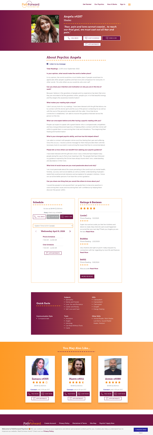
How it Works (112, 4)
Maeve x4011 (76, 378)
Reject (140, 433)
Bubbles (84, 239)
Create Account (50, 423)
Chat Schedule (92, 38)
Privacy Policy (48, 431)
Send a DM (111, 38)
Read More (90, 231)
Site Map (93, 423)
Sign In (122, 4)
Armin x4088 (113, 378)
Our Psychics (99, 4)
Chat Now (47, 394)
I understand (140, 430)
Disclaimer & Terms (80, 423)
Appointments (92, 44)
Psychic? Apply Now (106, 423)
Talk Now (33, 394)
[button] (69, 231)
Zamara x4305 (40, 378)
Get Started (87, 4)
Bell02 (83, 259)
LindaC (83, 215)
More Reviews (87, 276)
